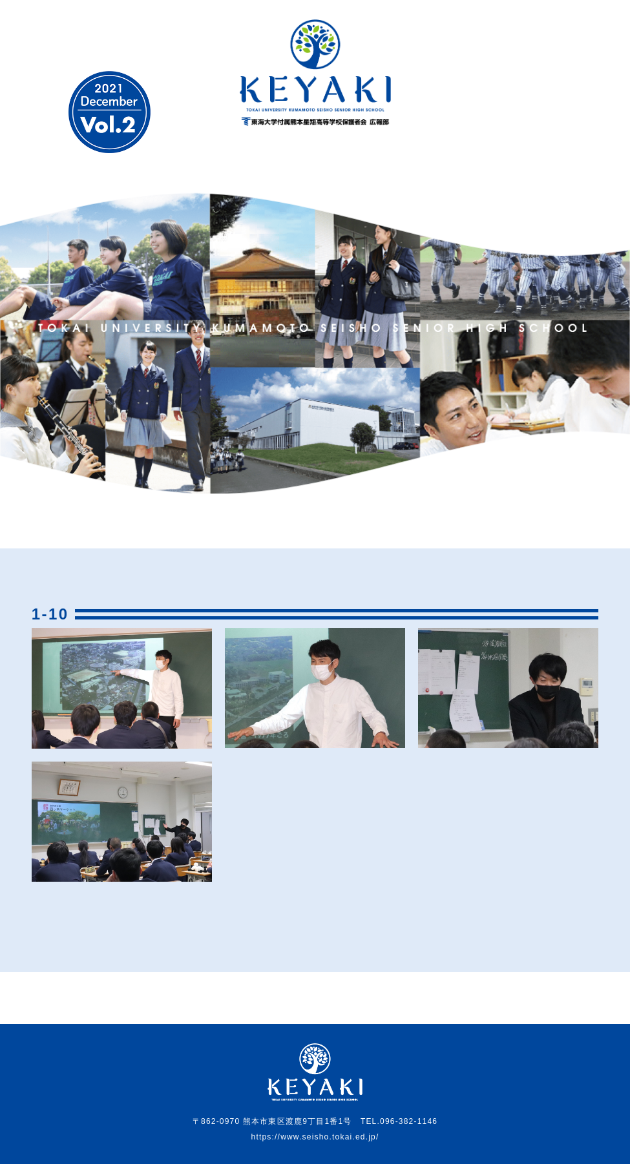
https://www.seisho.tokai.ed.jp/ (315, 1136)
